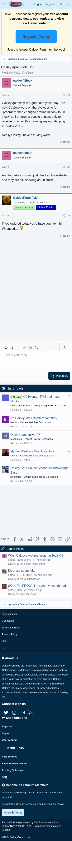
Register (7, 726)
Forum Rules (9, 756)
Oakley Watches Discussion (35, 422)
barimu (14, 422)
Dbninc (14, 455)
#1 (68, 94)
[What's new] (61, 4)
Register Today (36, 36)
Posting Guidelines (13, 770)
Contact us (8, 620)
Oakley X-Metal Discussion (24, 578)
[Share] (63, 95)
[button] (3, 4)
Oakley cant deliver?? (25, 434)
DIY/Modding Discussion (22, 594)
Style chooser (9, 614)
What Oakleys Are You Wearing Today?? (35, 555)
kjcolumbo (16, 476)
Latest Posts (15, 548)
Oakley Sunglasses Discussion (37, 455)
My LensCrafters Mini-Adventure (32, 451)
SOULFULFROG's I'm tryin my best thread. (37, 585)
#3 (68, 215)
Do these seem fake (21, 570)
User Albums (9, 740)
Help (4, 641)
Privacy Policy (9, 634)
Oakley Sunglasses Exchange (49, 405)
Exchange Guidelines (14, 763)
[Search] (68, 4)
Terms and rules (11, 627)
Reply (66, 142)
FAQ (4, 777)
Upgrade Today (13, 812)
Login (5, 733)
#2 (68, 167)
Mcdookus (16, 439)
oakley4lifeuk (12, 72)
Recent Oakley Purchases (38, 439)
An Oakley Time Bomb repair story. (34, 418)
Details (6, 829)
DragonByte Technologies (47, 826)
